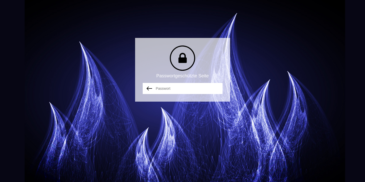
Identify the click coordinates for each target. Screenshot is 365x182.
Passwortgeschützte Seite (182, 75)
